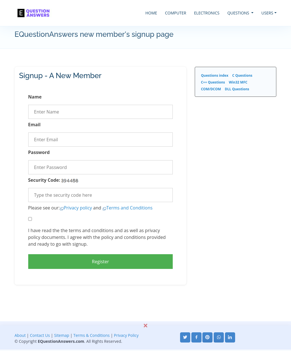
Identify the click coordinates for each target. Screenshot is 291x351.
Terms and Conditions (129, 208)
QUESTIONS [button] (238, 13)
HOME (151, 13)
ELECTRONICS (207, 13)
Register (100, 261)
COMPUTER (175, 13)
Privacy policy (78, 208)
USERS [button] (267, 13)
